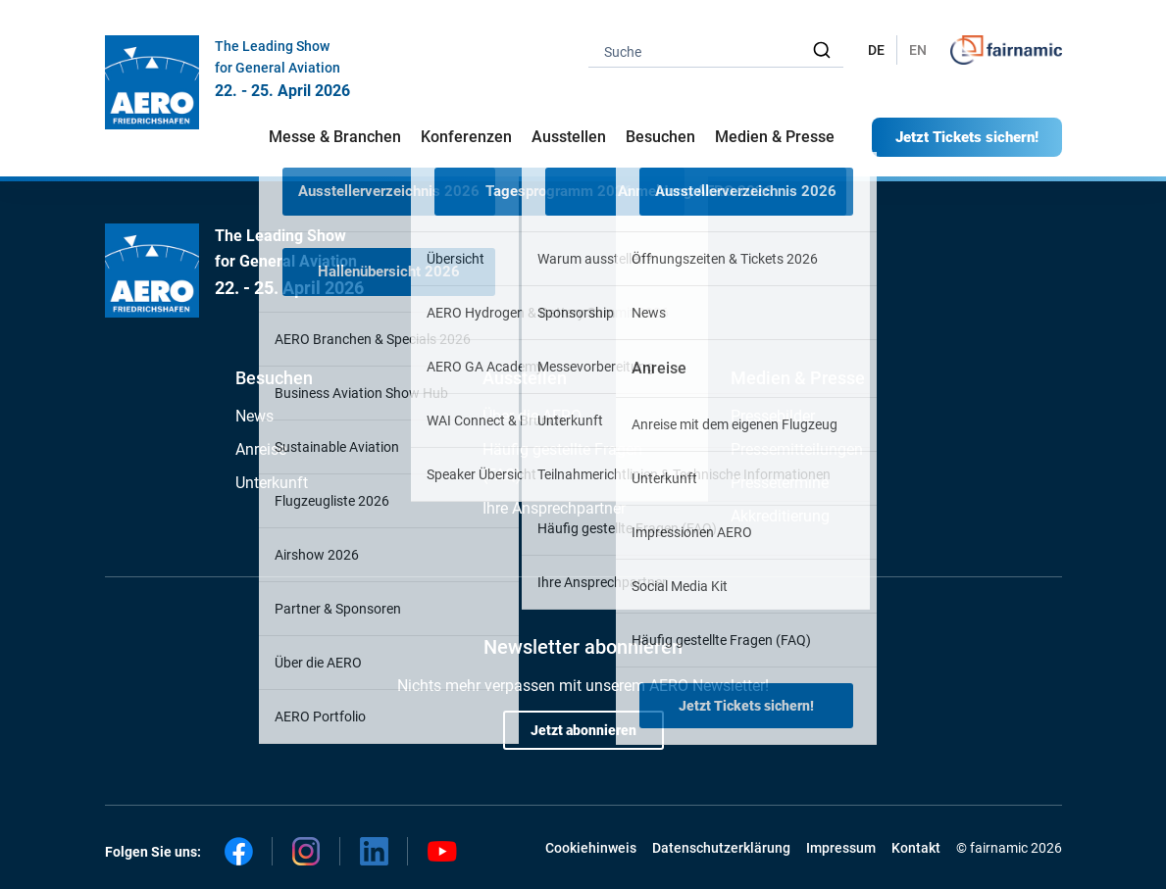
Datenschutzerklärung (721, 848)
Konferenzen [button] (466, 136)
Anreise (260, 449)
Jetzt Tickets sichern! (967, 137)
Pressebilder (773, 416)
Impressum (841, 848)
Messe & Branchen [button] (335, 136)
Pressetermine (780, 482)
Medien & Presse (775, 136)
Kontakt (915, 848)
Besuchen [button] (660, 136)
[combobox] (715, 50)
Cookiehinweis (590, 848)
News (254, 416)
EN (918, 50)
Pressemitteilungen (797, 449)
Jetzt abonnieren (583, 730)
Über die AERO (532, 416)
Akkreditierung (780, 516)
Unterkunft (271, 482)
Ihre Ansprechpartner (554, 508)
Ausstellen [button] (569, 136)
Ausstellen (524, 378)
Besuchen (274, 378)
